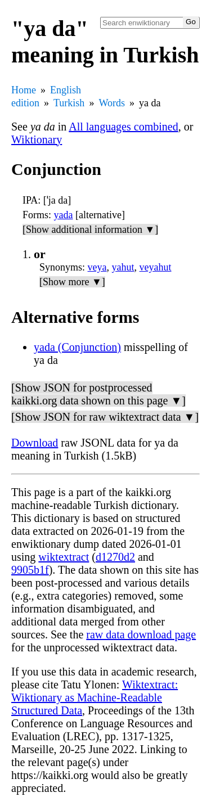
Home (23, 90)
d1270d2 (115, 557)
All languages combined (123, 126)
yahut (123, 267)
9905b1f (30, 570)
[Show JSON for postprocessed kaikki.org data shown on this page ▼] (98, 394)
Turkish (68, 103)
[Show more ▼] (72, 281)
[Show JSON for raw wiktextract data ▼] (105, 417)
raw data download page (141, 634)
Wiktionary (36, 139)
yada (63, 214)
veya (97, 267)
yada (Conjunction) (77, 347)
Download (34, 442)
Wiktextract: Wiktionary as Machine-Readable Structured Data (94, 697)
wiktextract (63, 557)
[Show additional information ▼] (90, 229)
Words (111, 103)
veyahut (156, 267)
